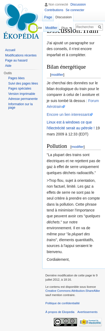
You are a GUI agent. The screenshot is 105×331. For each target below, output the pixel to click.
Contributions (54, 10)
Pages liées (16, 78)
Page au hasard (16, 60)
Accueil (10, 50)
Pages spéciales (19, 88)
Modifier (50, 28)
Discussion (78, 4)
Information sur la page (20, 106)
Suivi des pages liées (23, 83)
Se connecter (75, 10)
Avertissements (87, 312)
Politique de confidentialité (62, 303)
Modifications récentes (20, 55)
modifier (57, 75)
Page (48, 17)
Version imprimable (21, 94)
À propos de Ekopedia (59, 312)
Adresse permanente (22, 99)
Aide (8, 66)
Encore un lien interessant (68, 114)
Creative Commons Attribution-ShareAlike (72, 290)
